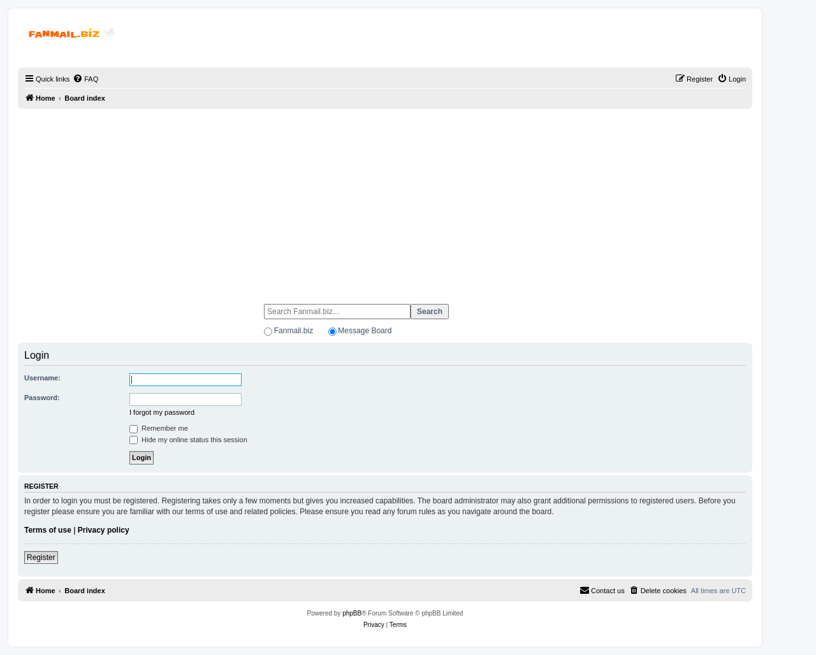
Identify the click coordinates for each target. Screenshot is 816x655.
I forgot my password (161, 412)
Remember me (158, 428)
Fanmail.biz (293, 330)
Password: (42, 397)
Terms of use (47, 530)
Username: (42, 378)
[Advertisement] (385, 201)
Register (41, 557)
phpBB (351, 613)
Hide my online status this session (188, 439)
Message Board (364, 330)
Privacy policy (103, 530)
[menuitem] (85, 79)
